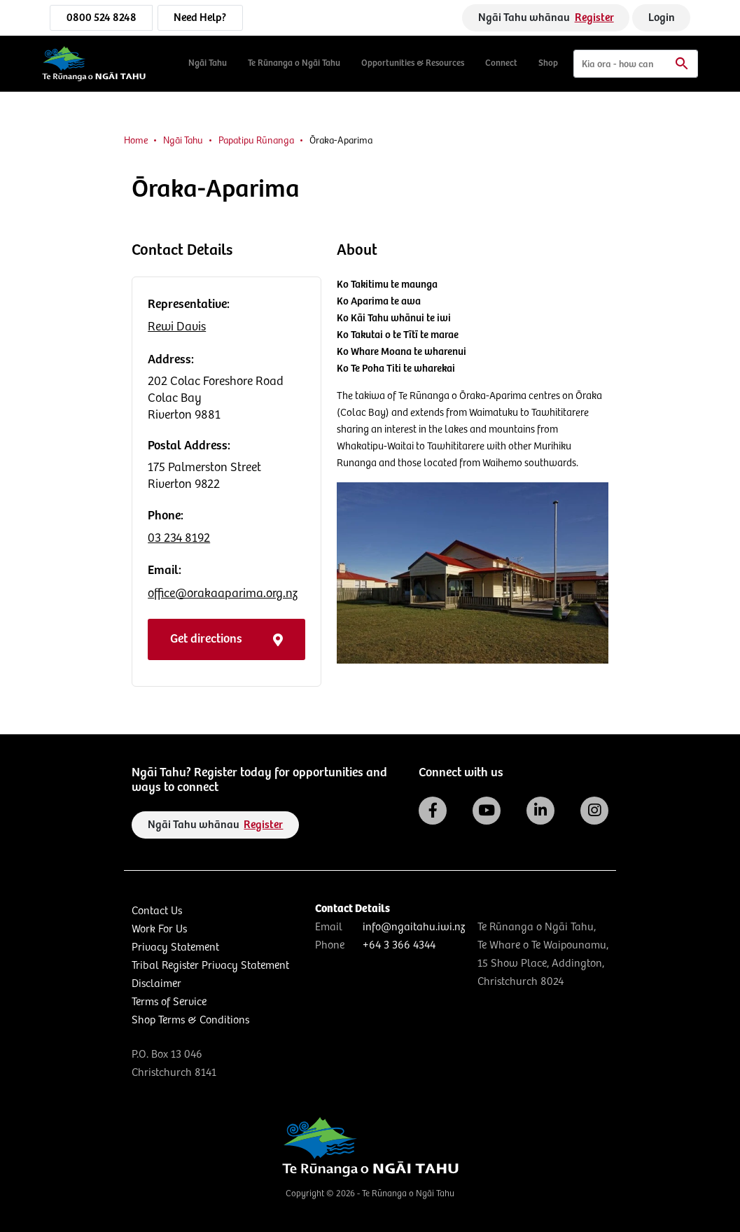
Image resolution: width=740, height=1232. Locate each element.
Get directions (226, 639)
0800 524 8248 (102, 18)
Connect (501, 63)
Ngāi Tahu (207, 63)
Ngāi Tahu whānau (546, 18)
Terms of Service (169, 1002)
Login (661, 18)
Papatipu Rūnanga (256, 140)
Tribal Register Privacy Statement (210, 966)
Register (594, 18)
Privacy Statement (175, 947)
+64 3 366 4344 (399, 945)
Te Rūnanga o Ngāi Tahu (294, 63)
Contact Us (157, 911)
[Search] (635, 64)
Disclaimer (156, 984)
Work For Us (159, 929)
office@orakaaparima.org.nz (223, 594)
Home (136, 140)
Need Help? (200, 18)
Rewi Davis (177, 327)
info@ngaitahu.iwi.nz (414, 927)
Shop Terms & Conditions (190, 1020)
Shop (548, 63)
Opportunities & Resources (412, 63)
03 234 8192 (179, 538)
